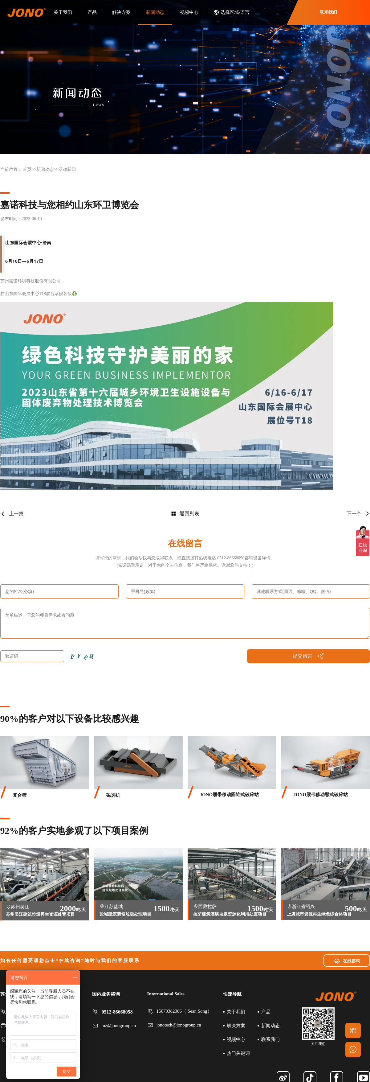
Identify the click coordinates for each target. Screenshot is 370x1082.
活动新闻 (67, 169)
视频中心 (189, 12)
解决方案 (121, 12)
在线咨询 (346, 960)
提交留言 (308, 656)
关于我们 (63, 12)
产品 (92, 12)
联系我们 (328, 12)
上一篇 (12, 513)
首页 (27, 169)
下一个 (358, 513)
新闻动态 (155, 12)
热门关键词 (238, 1053)
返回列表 (185, 513)
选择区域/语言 (232, 12)
